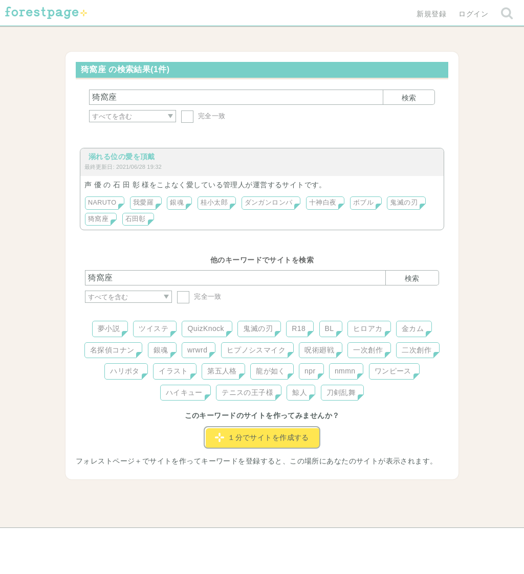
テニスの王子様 (247, 392)
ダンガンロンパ (269, 202)
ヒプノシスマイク (256, 350)
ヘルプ (131, 539)
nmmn (345, 371)
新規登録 (431, 14)
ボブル (363, 202)
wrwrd (197, 350)
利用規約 (247, 539)
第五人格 (222, 371)
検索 (409, 98)
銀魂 (177, 202)
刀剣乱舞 (341, 392)
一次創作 (368, 350)
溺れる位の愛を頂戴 (122, 156)
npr (310, 371)
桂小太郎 (214, 202)
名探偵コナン (112, 350)
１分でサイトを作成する (262, 437)
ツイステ (153, 328)
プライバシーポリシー (372, 539)
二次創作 (416, 350)
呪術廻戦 (319, 350)
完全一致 (203, 116)
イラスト (173, 371)
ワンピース (393, 371)
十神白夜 (323, 202)
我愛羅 (143, 202)
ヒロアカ (368, 328)
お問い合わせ (188, 539)
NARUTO (102, 202)
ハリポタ (125, 371)
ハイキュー (184, 392)
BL (329, 328)
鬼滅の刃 (404, 202)
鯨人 (299, 392)
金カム (413, 328)
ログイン (473, 14)
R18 (298, 328)
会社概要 (301, 539)
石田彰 (135, 219)
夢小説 (109, 328)
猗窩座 (98, 219)
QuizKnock (205, 328)
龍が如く (271, 371)
